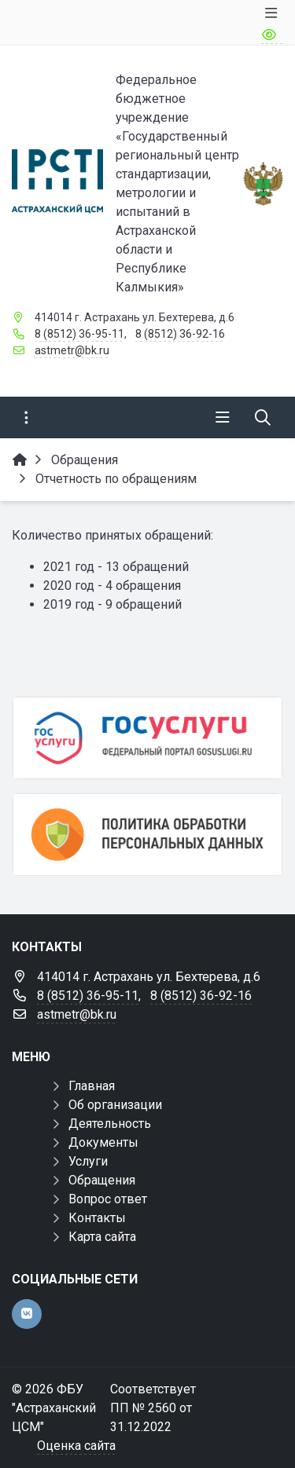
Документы (103, 1142)
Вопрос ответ (107, 1199)
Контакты (97, 1217)
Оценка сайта (76, 1445)
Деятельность (109, 1123)
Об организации (115, 1104)
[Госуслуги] (147, 738)
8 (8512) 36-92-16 (180, 334)
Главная (91, 1085)
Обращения (101, 1180)
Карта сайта (102, 1236)
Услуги (88, 1161)
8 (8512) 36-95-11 (79, 334)
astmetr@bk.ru (72, 350)
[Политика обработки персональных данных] (147, 834)
